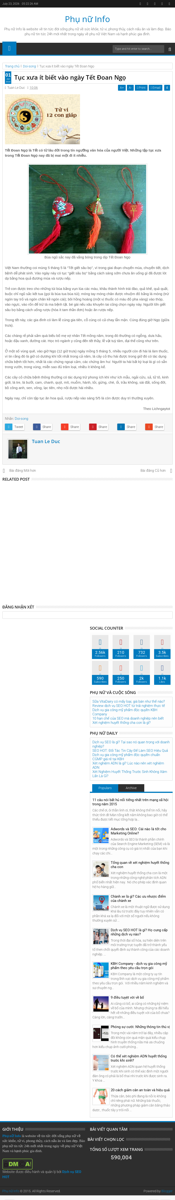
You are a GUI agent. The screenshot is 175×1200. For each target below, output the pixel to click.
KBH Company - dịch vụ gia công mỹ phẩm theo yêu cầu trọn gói (139, 966)
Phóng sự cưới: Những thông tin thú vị (140, 1027)
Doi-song (21, 419)
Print (141, 88)
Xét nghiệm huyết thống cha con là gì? (121, 723)
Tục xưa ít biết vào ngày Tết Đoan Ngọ (70, 77)
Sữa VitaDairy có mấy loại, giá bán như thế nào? (128, 701)
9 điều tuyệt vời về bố (127, 997)
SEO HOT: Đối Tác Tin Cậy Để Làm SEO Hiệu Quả (130, 750)
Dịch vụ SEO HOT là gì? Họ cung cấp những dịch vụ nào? (139, 932)
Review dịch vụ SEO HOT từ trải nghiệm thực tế (128, 706)
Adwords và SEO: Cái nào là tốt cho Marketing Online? (138, 831)
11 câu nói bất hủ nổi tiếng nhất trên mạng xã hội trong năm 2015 (130, 802)
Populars (105, 788)
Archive (131, 788)
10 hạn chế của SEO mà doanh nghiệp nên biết (128, 718)
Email (156, 88)
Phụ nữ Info (87, 18)
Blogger (167, 1191)
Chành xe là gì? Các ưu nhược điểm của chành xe (138, 898)
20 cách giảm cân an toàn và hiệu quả (140, 1090)
